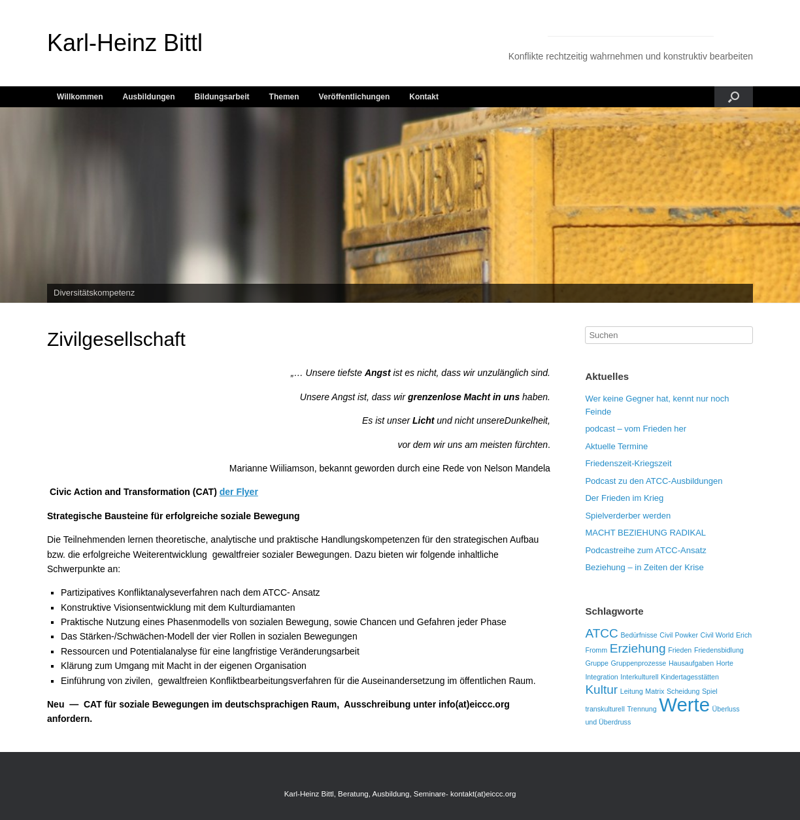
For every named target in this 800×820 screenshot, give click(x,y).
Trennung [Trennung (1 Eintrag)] (641, 709)
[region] (400, 205)
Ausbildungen (149, 96)
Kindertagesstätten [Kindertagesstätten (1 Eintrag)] (690, 677)
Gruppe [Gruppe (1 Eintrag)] (596, 663)
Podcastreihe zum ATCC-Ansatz (645, 550)
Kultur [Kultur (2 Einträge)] (601, 689)
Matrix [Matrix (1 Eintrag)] (654, 691)
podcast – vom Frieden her (635, 429)
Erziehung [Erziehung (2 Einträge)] (638, 648)
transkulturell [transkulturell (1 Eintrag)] (604, 709)
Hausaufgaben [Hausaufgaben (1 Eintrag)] (691, 663)
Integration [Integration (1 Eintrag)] (601, 677)
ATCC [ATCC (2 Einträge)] (601, 633)
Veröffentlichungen (354, 96)
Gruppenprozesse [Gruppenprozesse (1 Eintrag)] (639, 663)
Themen (284, 96)
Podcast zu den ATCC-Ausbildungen (653, 481)
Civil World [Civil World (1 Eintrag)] (717, 635)
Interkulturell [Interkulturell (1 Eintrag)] (639, 677)
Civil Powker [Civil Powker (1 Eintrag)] (678, 635)
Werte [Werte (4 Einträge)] (684, 704)
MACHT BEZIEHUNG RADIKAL (645, 533)
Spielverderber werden (628, 516)
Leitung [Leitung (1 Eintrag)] (631, 691)
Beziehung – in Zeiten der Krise (644, 567)
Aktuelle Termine (616, 446)
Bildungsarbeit (222, 96)
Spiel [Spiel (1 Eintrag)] (710, 691)
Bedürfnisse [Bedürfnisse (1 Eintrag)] (638, 635)
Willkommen (80, 96)
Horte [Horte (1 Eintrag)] (724, 663)
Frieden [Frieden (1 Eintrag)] (680, 650)
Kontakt (424, 96)
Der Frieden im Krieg (624, 498)
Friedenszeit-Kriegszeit (628, 463)
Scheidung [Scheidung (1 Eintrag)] (683, 691)
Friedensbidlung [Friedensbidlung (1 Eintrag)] (719, 650)
